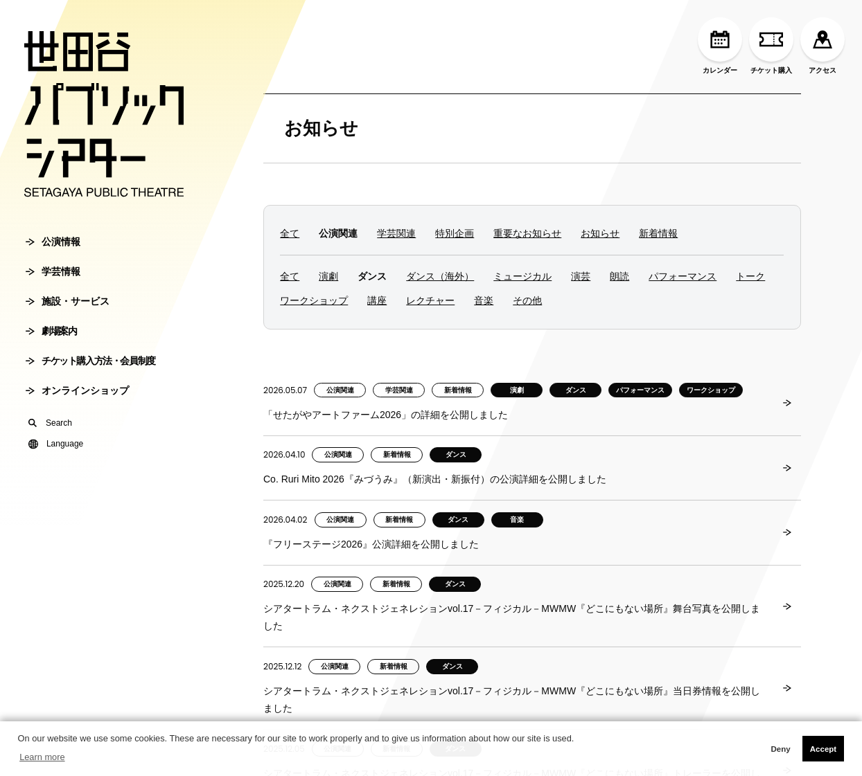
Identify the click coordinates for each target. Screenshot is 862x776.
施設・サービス (67, 301)
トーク (750, 276)
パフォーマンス (682, 276)
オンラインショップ (77, 390)
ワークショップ (314, 300)
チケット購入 (771, 45)
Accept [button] (823, 749)
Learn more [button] (41, 757)
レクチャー (430, 300)
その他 (527, 300)
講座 (377, 300)
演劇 (328, 276)
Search (50, 423)
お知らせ (321, 128)
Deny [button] (780, 749)
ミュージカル (522, 276)
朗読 (619, 276)
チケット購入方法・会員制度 (90, 360)
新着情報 (658, 233)
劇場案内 (51, 330)
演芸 (580, 276)
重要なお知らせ (527, 233)
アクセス (822, 45)
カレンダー (720, 45)
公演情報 (53, 241)
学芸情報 (53, 271)
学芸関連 (396, 233)
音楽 (483, 300)
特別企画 (454, 233)
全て (289, 233)
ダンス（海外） (440, 276)
